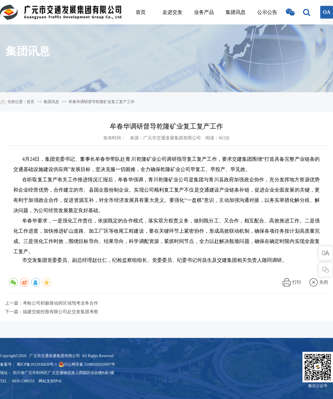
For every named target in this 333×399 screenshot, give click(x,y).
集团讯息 (236, 12)
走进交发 (172, 12)
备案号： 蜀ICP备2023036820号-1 (28, 364)
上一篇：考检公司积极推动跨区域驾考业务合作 (51, 303)
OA (327, 12)
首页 (141, 12)
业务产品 (204, 12)
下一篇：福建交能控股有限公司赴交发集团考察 (51, 311)
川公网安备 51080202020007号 (89, 364)
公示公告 (267, 12)
